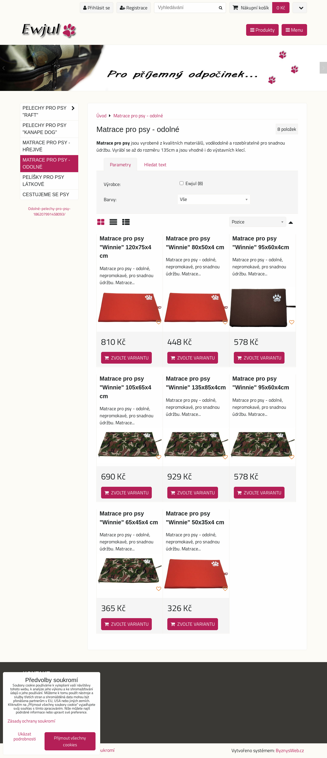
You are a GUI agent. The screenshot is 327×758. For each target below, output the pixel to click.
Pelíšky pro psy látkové (43, 181)
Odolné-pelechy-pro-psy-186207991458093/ (49, 211)
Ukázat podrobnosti (24, 736)
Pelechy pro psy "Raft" (50, 111)
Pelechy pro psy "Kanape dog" (45, 129)
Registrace (133, 7)
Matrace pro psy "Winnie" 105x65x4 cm (125, 387)
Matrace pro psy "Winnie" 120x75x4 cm (125, 247)
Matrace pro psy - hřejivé (46, 146)
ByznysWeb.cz (290, 750)
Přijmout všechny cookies (70, 741)
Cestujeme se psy (46, 194)
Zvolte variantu (126, 357)
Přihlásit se (96, 7)
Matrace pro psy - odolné (46, 163)
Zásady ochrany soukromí (31, 721)
